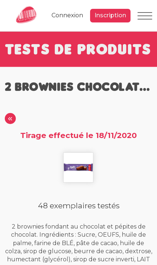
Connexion (67, 15)
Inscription (110, 15)
